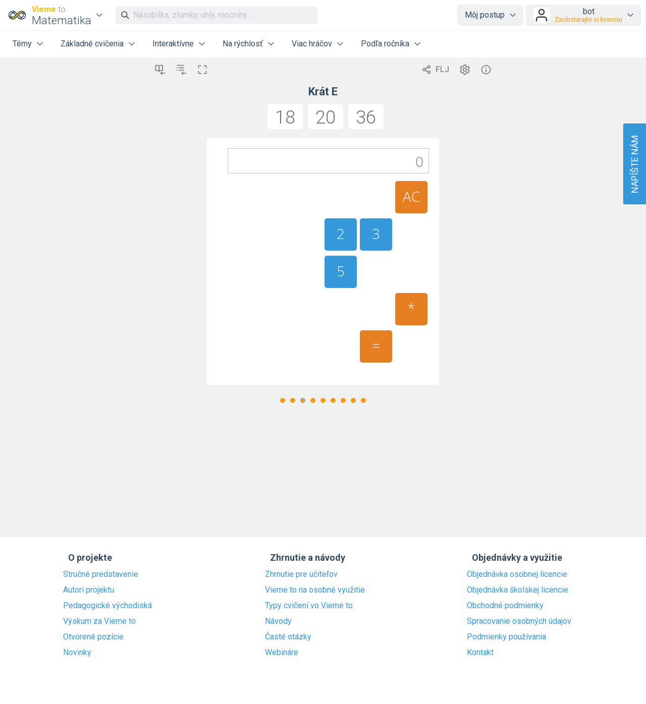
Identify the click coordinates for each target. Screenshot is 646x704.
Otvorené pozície (93, 636)
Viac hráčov (312, 43)
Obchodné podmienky (505, 605)
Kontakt (480, 652)
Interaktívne (173, 43)
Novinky (77, 652)
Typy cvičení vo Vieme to (309, 605)
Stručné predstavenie (100, 574)
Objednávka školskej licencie (517, 590)
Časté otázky (288, 636)
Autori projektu (88, 590)
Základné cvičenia (92, 43)
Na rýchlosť (243, 43)
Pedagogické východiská (107, 605)
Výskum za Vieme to (99, 621)
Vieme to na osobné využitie (315, 590)
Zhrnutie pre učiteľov (301, 574)
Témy (22, 43)
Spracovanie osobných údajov (519, 621)
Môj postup (485, 15)
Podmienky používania (506, 636)
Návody (278, 621)
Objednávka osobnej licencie (517, 574)
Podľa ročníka (385, 43)
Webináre (281, 652)
